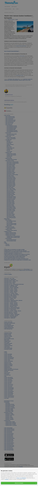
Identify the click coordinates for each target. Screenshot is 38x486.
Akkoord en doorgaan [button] (19, 483)
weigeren (7, 479)
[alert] (19, 243)
